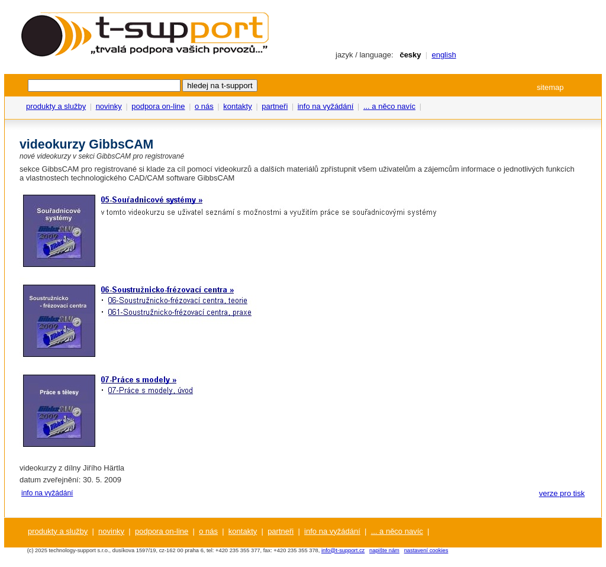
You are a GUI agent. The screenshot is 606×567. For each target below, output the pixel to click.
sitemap (550, 87)
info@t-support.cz (343, 550)
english (443, 54)
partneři (275, 106)
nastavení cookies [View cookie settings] (426, 550)
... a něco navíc (389, 106)
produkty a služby (56, 106)
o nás (204, 106)
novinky (109, 106)
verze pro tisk (562, 493)
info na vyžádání (326, 106)
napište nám (384, 550)
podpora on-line (158, 106)
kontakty (237, 106)
